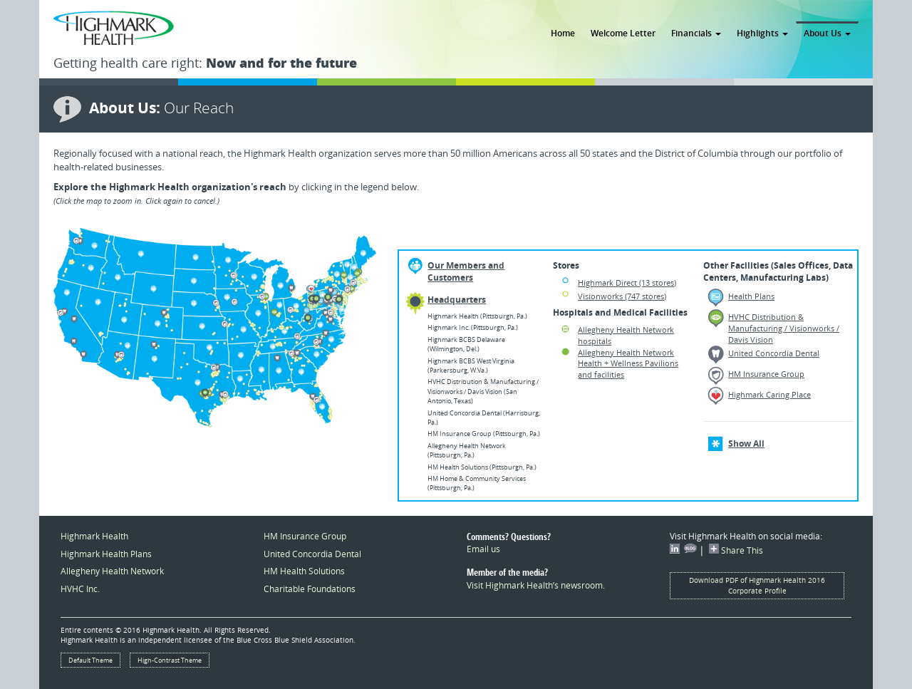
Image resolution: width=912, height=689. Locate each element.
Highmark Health (94, 536)
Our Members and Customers (466, 271)
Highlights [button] (762, 32)
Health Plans (751, 296)
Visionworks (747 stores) (622, 296)
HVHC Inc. (80, 588)
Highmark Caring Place (769, 394)
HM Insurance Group (766, 373)
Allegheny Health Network (112, 570)
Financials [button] (696, 32)
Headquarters (457, 299)
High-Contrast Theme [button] (170, 660)
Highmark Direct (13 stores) (627, 282)
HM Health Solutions (304, 570)
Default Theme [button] (90, 660)
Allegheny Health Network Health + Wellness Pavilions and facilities (628, 363)
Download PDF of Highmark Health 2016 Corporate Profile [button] (757, 585)
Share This (736, 550)
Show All (746, 443)
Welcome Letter (623, 32)
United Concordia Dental (773, 353)
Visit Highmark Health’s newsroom (535, 585)
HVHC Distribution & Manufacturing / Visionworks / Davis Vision (783, 328)
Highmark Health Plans (106, 553)
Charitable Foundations (310, 588)
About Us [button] (827, 32)
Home (563, 32)
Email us (483, 548)
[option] (214, 328)
